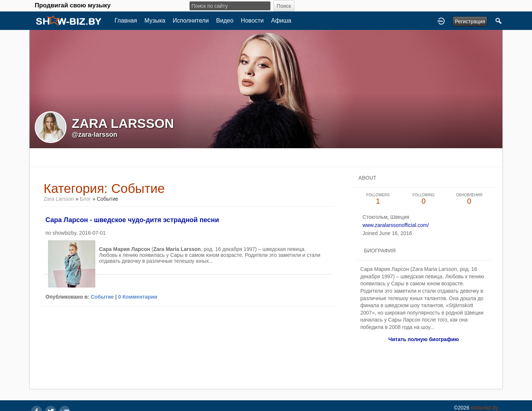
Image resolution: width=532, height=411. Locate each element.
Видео (224, 20)
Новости (252, 20)
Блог (85, 199)
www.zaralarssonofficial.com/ (395, 225)
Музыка (155, 20)
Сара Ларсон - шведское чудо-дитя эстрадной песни (132, 220)
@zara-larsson (94, 134)
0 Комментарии (137, 297)
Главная (126, 20)
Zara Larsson (59, 199)
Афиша (281, 20)
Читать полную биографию (423, 339)
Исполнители (191, 20)
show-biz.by (484, 408)
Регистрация (470, 21)
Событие (102, 297)
